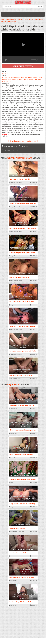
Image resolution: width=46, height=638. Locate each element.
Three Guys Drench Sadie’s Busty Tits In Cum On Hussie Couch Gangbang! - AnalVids (23, 424)
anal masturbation (16, 77)
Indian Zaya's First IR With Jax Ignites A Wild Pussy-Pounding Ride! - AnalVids (23, 449)
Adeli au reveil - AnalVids (23, 524)
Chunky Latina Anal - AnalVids (23, 273)
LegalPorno (13, 384)
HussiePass (13, 433)
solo (9, 81)
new (25, 79)
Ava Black (5, 73)
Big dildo (4, 77)
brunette (34, 77)
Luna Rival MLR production (16, 531)
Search (40, 6)
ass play (24, 77)
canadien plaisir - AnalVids (23, 549)
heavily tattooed (6, 79)
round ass (5, 81)
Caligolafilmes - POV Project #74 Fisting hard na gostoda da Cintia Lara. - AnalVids (23, 498)
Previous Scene (16, 141)
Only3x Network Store (19, 158)
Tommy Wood (13, 408)
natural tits (20, 79)
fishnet (40, 77)
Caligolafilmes (13, 507)
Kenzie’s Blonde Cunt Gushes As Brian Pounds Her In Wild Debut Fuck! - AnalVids (23, 571)
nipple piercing (31, 79)
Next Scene (32, 141)
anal (9, 77)
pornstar (38, 79)
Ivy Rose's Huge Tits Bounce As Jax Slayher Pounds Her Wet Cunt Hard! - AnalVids (23, 596)
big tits (30, 77)
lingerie (14, 79)
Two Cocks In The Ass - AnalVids (23, 175)
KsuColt (11, 482)
